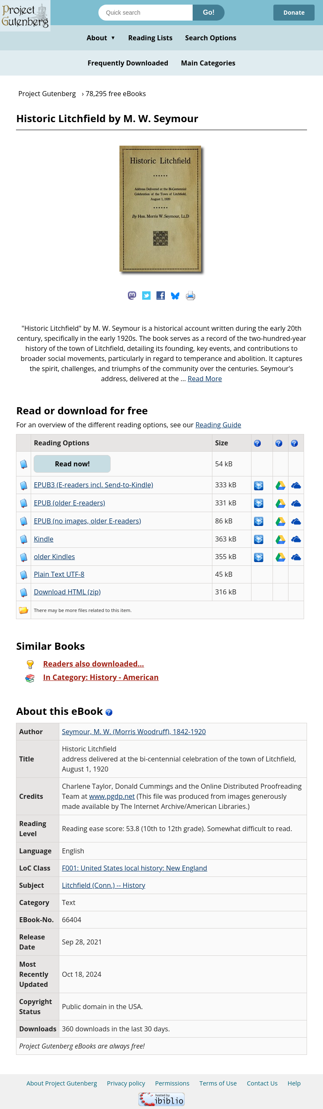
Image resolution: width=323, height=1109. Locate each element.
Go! (208, 12)
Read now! (72, 463)
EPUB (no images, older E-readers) (87, 521)
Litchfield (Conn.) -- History (103, 885)
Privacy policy (126, 1083)
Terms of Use (218, 1083)
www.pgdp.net (112, 796)
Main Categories (208, 63)
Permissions (172, 1083)
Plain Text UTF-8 (59, 574)
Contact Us (262, 1083)
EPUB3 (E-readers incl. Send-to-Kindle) (93, 484)
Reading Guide (218, 424)
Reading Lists (150, 37)
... (201, 378)
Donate (293, 12)
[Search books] (145, 13)
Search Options (210, 37)
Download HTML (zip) (67, 591)
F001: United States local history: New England (134, 868)
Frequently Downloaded (127, 63)
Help (294, 1083)
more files (76, 610)
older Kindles (54, 556)
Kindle (43, 539)
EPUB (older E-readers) (69, 502)
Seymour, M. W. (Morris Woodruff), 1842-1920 (134, 731)
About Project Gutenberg (61, 1083)
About (101, 38)
